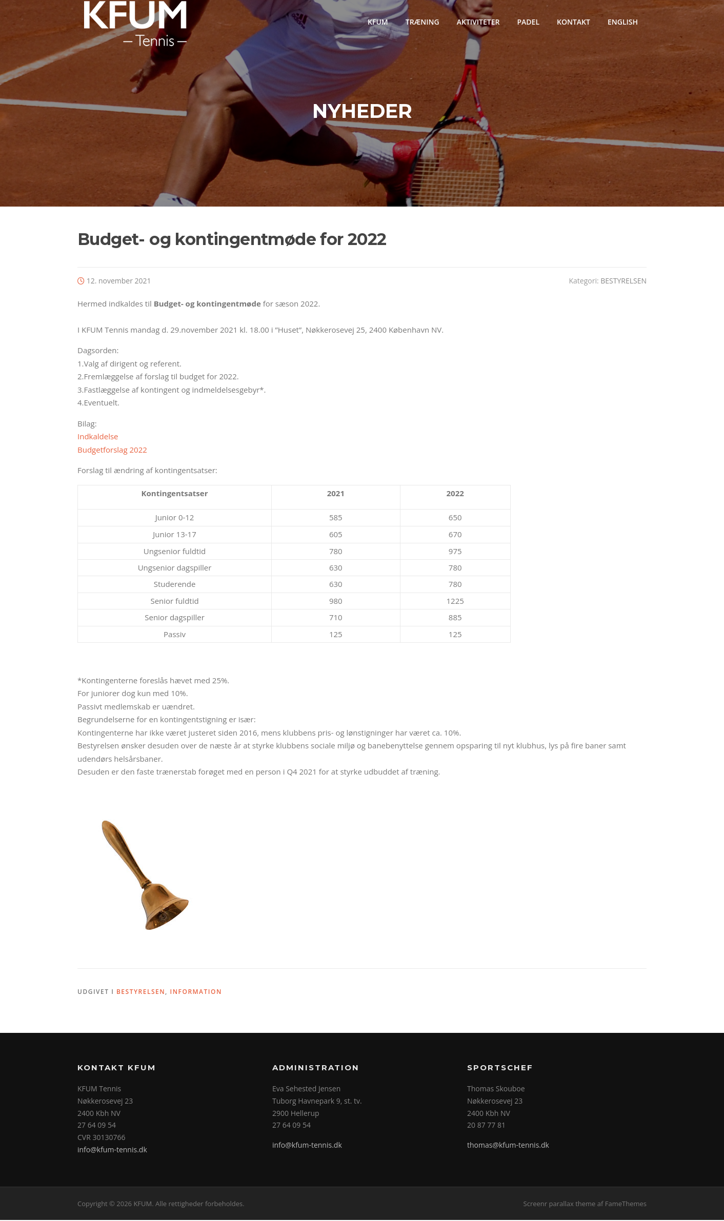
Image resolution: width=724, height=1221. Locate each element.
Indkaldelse (97, 438)
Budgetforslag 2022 (112, 450)
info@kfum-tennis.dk (112, 1150)
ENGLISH (623, 22)
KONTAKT (573, 22)
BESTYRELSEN (623, 282)
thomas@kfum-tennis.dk (508, 1146)
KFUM (378, 22)
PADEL (528, 22)
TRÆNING (422, 22)
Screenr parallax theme (560, 1204)
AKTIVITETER (478, 22)
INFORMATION (196, 993)
